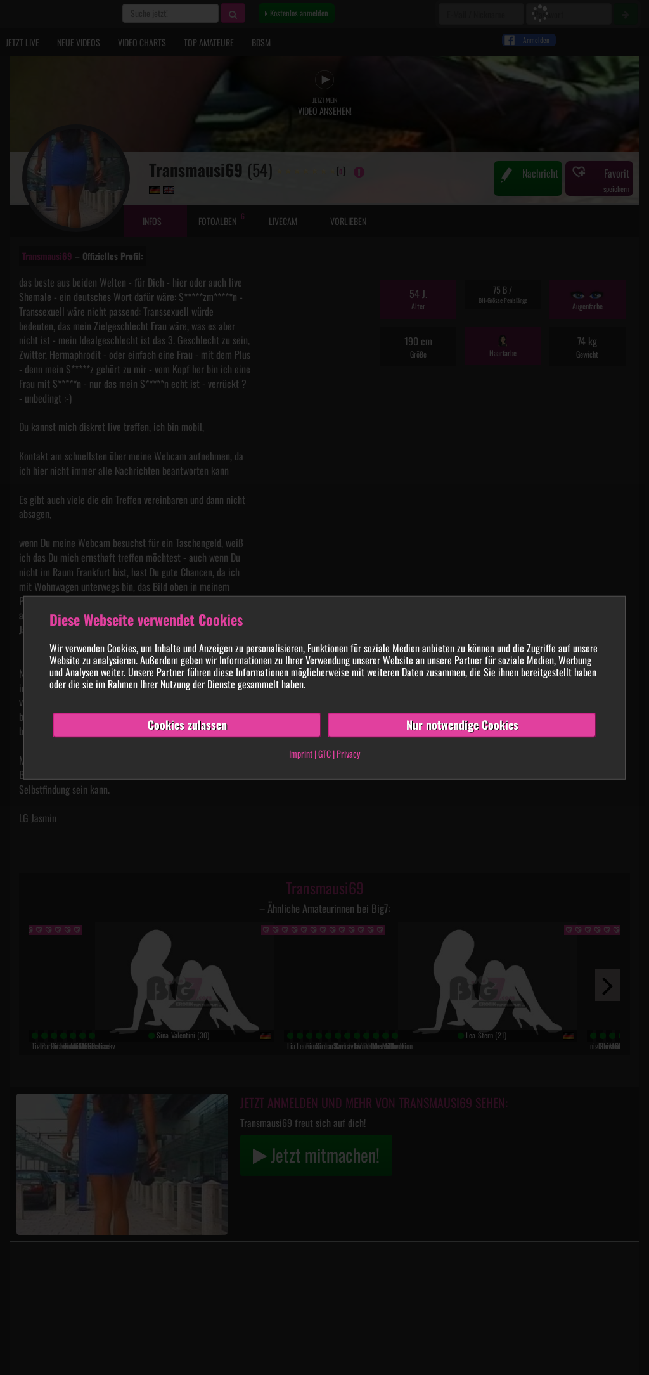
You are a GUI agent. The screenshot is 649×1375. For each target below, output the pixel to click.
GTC (324, 753)
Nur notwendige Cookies (462, 724)
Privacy (348, 753)
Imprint (300, 753)
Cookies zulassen (187, 724)
